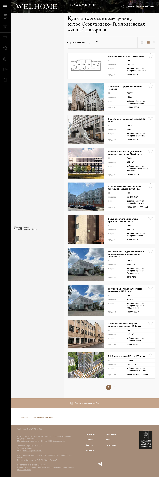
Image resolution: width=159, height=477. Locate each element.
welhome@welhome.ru (32, 450)
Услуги (89, 445)
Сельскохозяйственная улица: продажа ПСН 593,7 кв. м (123, 220)
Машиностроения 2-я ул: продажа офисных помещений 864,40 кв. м (125, 152)
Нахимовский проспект (42, 417)
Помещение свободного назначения (126, 56)
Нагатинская (25, 417)
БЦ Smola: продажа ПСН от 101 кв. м (126, 356)
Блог (108, 439)
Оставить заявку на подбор (84, 403)
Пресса (89, 439)
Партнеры (111, 445)
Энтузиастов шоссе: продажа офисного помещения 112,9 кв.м (124, 324)
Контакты (111, 434)
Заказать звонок (24, 448)
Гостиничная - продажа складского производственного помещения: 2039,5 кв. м (126, 254)
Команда (90, 434)
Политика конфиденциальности (31, 465)
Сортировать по (76, 42)
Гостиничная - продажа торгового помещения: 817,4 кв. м (125, 290)
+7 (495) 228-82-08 (83, 5)
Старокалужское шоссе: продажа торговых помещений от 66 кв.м (124, 187)
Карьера (90, 450)
